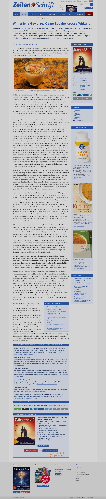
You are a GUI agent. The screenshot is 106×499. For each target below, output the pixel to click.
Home (14, 18)
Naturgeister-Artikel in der (25, 398)
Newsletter (88, 7)
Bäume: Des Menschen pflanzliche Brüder (56, 321)
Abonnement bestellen (50, 451)
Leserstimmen (72, 1)
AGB (78, 478)
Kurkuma (30, 90)
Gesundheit (77, 114)
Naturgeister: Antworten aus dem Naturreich (56, 325)
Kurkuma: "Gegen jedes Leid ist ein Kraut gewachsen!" (56, 328)
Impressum (80, 480)
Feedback (63, 405)
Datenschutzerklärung (83, 474)
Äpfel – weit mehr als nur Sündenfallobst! (53, 314)
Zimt (75, 118)
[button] (17, 409)
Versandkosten (81, 472)
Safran (76, 112)
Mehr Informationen (79, 179)
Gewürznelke (77, 110)
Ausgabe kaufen (31, 451)
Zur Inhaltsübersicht (43, 445)
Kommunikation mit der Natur (85, 86)
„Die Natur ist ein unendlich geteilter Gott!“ (56, 318)
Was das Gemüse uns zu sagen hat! (56, 311)
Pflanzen (76, 113)
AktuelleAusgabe (62, 6)
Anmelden (58, 474)
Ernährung (82, 89)
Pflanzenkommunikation (81, 116)
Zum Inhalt (16, 492)
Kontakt (85, 1)
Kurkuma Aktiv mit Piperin (81, 165)
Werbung (79, 476)
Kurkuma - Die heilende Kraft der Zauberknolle (82, 216)
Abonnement (63, 1)
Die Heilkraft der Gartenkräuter (55, 307)
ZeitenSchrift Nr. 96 (21, 18)
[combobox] (84, 4)
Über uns (79, 1)
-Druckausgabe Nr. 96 (24, 354)
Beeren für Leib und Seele (54, 309)
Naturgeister (83, 88)
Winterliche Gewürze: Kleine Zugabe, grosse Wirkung (39, 18)
